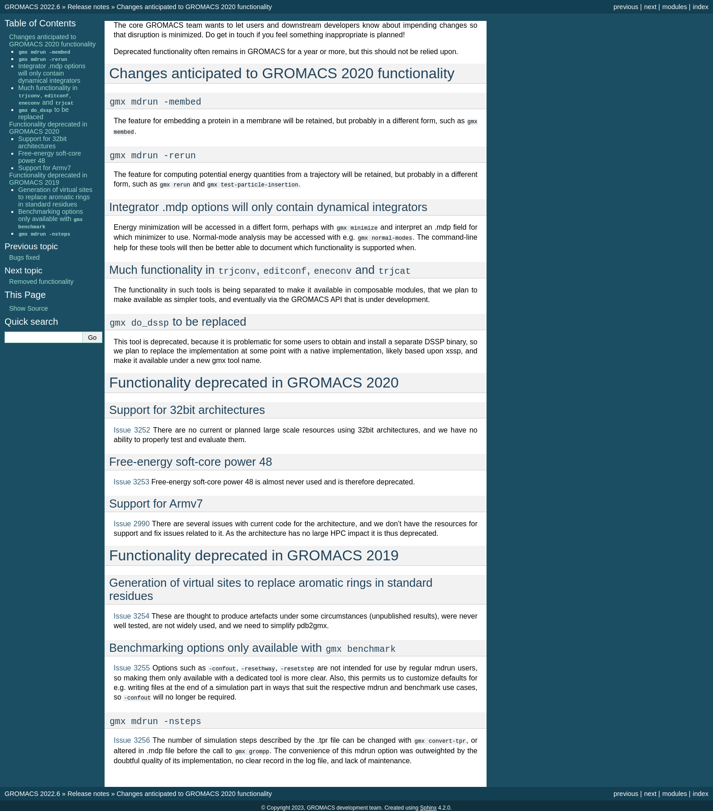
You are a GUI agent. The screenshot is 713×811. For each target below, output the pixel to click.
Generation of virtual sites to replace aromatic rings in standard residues (55, 197)
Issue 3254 (132, 614)
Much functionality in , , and (47, 95)
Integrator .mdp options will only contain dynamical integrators (51, 73)
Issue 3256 (132, 737)
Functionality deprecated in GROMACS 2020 (48, 128)
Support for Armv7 (44, 167)
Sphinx (428, 804)
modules (674, 6)
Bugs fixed (24, 257)
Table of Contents (40, 23)
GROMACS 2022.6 (32, 6)
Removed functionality (41, 281)
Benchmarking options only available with (50, 219)
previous (625, 6)
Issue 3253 (131, 480)
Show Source (28, 308)
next (650, 6)
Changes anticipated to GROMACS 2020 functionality (194, 6)
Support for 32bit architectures (42, 142)
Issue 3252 (132, 428)
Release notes (88, 6)
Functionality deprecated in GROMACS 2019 (48, 178)
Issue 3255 (132, 666)
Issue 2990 (132, 521)
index (700, 6)
